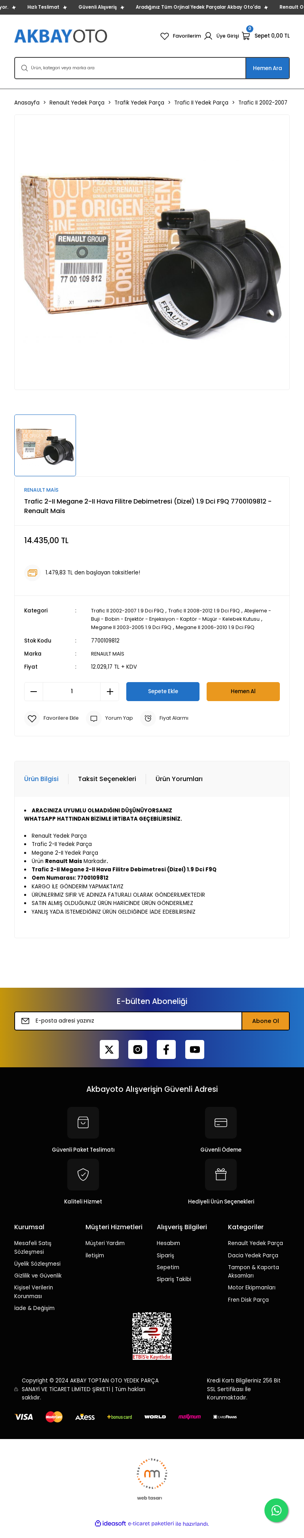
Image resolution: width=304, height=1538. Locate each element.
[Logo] (61, 36)
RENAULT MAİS (109, 662)
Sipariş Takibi (174, 1288)
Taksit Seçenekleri (107, 787)
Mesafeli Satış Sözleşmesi (32, 1256)
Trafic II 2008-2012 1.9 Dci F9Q (212, 610)
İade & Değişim (34, 1317)
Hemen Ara (267, 68)
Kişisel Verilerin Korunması (33, 1300)
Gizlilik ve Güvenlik (38, 1284)
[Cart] (265, 36)
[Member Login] (220, 36)
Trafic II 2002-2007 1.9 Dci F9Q (130, 610)
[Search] (152, 68)
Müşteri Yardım (105, 1252)
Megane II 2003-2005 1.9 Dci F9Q (178, 627)
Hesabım (168, 1252)
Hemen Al (243, 700)
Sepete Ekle (163, 700)
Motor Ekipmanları (252, 1296)
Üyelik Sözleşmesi (37, 1272)
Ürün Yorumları (179, 787)
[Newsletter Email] (152, 1029)
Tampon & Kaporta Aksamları (253, 1280)
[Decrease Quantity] (33, 700)
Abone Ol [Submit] (265, 1030)
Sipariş (165, 1264)
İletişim (95, 1264)
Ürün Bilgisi (41, 787)
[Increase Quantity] (109, 700)
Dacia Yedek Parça (253, 1264)
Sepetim (168, 1276)
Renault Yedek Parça (255, 1252)
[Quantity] (71, 700)
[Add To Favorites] (53, 727)
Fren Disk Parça (248, 1308)
